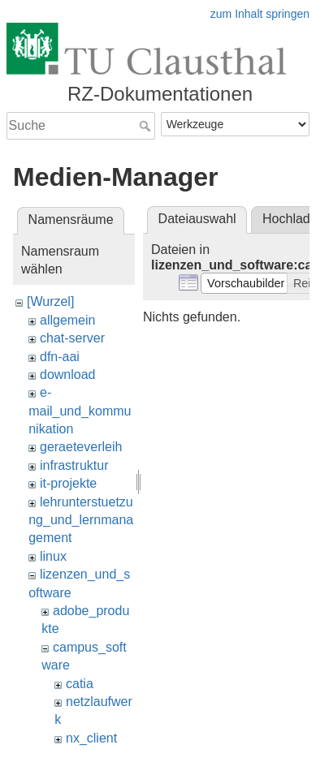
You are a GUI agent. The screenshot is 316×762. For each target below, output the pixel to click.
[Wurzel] (50, 301)
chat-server (72, 338)
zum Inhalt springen (260, 13)
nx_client (91, 738)
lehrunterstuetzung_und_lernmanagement (80, 520)
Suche (146, 125)
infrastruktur (74, 465)
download (68, 374)
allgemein (67, 320)
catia (79, 684)
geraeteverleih (81, 447)
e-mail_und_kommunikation (79, 410)
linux (53, 556)
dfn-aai (60, 357)
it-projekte (68, 483)
